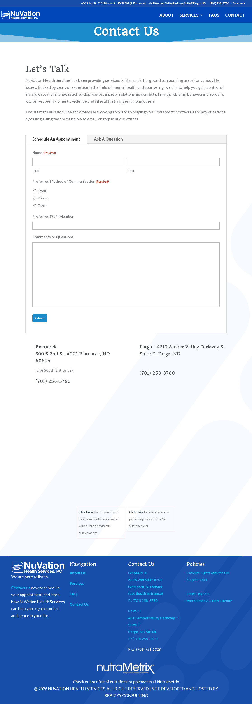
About (166, 15)
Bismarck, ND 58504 (145, 586)
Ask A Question (108, 139)
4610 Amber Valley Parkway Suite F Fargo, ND (177, 3)
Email (42, 191)
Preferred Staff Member (53, 216)
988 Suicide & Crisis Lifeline (209, 600)
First (36, 171)
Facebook (239, 3)
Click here (86, 512)
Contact (235, 15)
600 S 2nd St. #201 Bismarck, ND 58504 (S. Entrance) (113, 3)
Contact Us (79, 604)
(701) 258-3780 (219, 3)
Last (131, 171)
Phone (42, 198)
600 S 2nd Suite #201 (145, 579)
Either (42, 205)
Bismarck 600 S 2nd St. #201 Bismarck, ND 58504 (72, 353)
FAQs (214, 15)
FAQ (73, 594)
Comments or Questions (53, 237)
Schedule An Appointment (56, 139)
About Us (78, 573)
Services (189, 15)
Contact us (20, 587)
